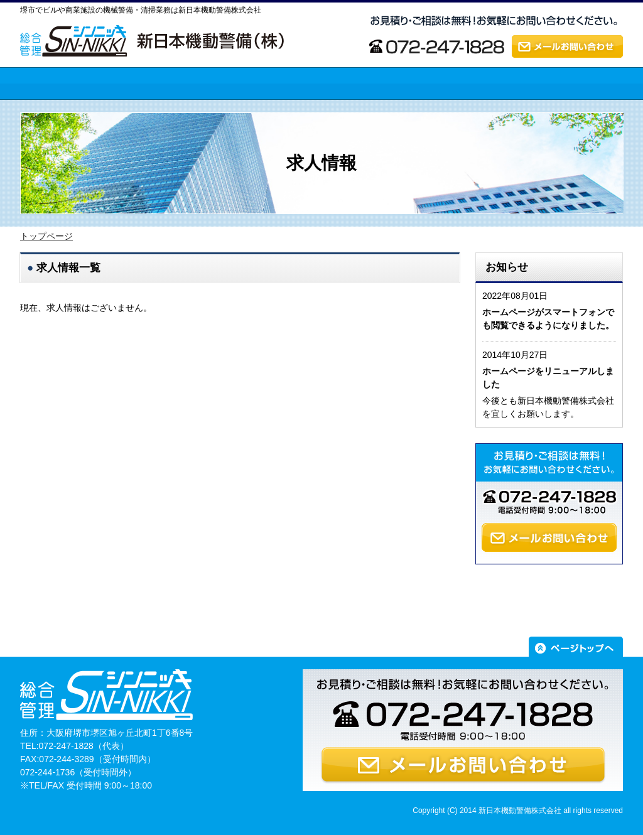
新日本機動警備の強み (186, 106)
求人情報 (520, 106)
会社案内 (400, 106)
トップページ (45, 106)
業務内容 (279, 106)
